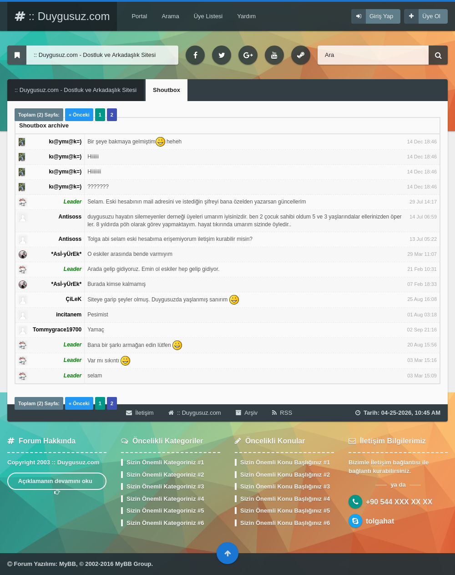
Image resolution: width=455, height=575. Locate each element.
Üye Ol (431, 16)
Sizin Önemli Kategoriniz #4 (165, 498)
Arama (170, 16)
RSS (282, 412)
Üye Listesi (208, 16)
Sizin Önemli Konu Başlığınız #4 (285, 498)
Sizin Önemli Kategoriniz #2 (165, 474)
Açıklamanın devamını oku (57, 484)
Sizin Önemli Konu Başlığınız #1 (285, 462)
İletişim (140, 412)
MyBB (67, 563)
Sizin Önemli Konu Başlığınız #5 (285, 510)
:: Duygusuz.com (62, 16)
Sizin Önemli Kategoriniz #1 (165, 462)
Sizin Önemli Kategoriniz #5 (165, 510)
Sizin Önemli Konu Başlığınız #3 (285, 486)
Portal (139, 16)
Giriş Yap (381, 16)
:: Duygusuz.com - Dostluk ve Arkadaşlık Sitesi (75, 90)
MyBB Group (133, 563)
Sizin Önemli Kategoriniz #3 (165, 486)
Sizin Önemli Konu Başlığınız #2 (285, 474)
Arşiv (247, 412)
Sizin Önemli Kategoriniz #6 (165, 522)
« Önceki (79, 114)
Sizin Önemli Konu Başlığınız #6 (285, 522)
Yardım (246, 16)
